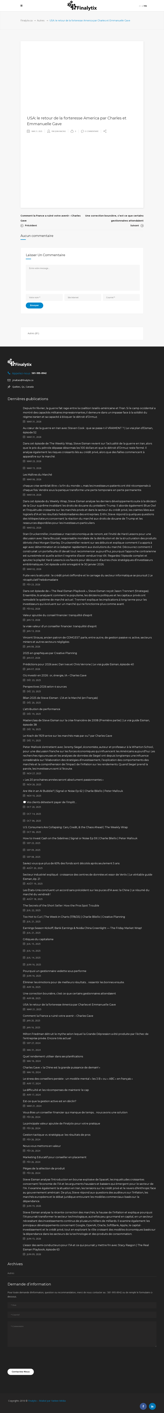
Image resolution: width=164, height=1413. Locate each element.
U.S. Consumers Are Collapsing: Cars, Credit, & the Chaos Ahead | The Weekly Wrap (75, 827)
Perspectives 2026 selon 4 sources (45, 686)
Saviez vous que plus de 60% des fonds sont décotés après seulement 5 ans (71, 863)
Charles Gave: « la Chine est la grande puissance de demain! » (61, 1067)
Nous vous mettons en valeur (42, 1146)
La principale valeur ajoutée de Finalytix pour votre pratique (61, 1123)
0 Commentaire (89, 131)
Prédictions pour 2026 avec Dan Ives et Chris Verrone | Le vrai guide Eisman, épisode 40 (78, 664)
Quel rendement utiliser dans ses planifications (53, 1056)
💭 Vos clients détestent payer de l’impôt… (50, 802)
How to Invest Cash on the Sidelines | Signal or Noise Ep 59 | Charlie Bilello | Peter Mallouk (80, 838)
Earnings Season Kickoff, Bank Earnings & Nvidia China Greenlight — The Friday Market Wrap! (82, 928)
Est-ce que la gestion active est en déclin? (49, 1101)
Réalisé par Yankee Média (52, 1400)
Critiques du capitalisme (38, 939)
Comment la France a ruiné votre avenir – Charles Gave (58, 1015)
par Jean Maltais (59, 131)
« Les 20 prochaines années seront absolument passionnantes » (63, 779)
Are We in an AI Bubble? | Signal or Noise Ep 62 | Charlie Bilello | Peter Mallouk (73, 791)
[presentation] (32, 1357)
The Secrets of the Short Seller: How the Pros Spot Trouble (61, 905)
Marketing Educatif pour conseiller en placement (55, 1157)
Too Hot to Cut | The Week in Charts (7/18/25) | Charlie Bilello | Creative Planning (74, 916)
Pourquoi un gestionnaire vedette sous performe (54, 971)
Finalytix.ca (26, 20)
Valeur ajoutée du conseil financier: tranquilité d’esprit (57, 615)
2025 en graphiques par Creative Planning (50, 653)
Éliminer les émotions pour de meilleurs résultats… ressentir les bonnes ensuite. (73, 982)
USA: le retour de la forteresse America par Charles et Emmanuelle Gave (69, 1004)
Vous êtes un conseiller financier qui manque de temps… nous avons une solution (75, 1112)
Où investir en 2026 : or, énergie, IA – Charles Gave (54, 675)
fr (145, 6)
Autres (40, 20)
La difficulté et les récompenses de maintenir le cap (56, 1090)
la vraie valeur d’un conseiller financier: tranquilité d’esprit (60, 626)
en (140, 6)
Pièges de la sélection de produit (44, 1168)
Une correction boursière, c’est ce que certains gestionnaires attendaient (69, 993)
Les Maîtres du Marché (37, 474)
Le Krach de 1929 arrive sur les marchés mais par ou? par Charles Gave (67, 735)
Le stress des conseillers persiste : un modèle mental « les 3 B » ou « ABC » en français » (78, 1078)
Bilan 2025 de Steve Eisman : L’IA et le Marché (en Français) (60, 697)
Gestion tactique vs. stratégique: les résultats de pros (56, 1134)
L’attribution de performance (41, 709)
